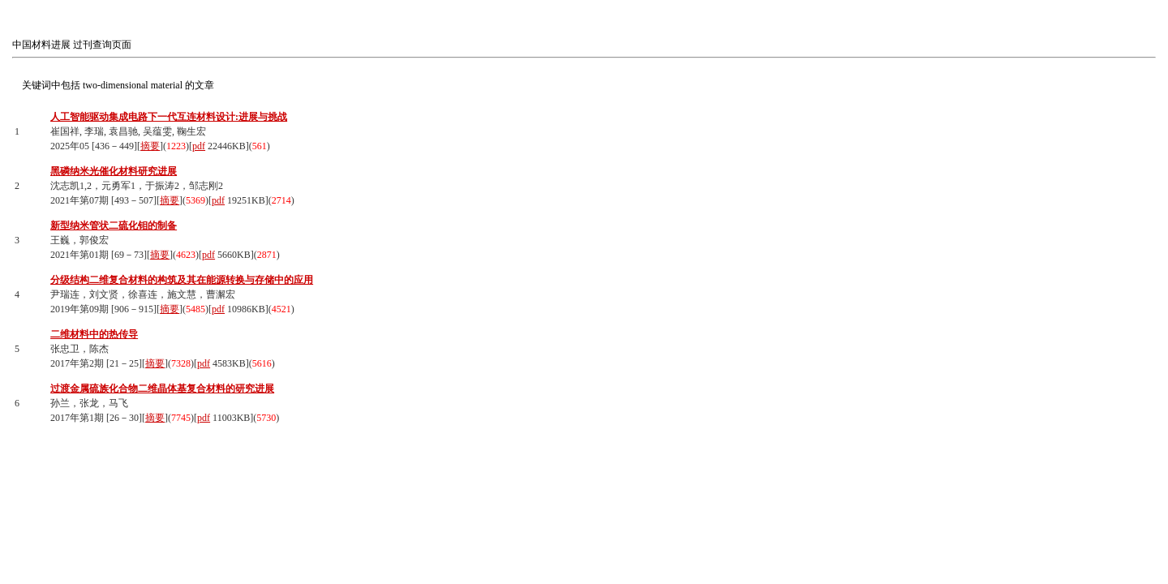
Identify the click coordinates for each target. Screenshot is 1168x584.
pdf (198, 146)
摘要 (150, 146)
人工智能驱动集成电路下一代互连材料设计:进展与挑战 (168, 116)
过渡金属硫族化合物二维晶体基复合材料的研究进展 (162, 388)
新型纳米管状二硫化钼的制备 (113, 225)
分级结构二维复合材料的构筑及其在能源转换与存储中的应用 (181, 280)
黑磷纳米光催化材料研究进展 (113, 171)
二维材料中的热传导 (94, 334)
